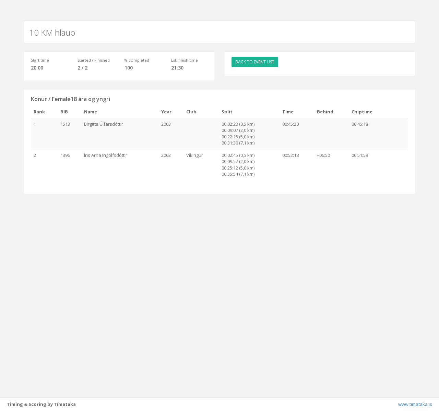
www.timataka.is (415, 404)
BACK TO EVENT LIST (254, 62)
